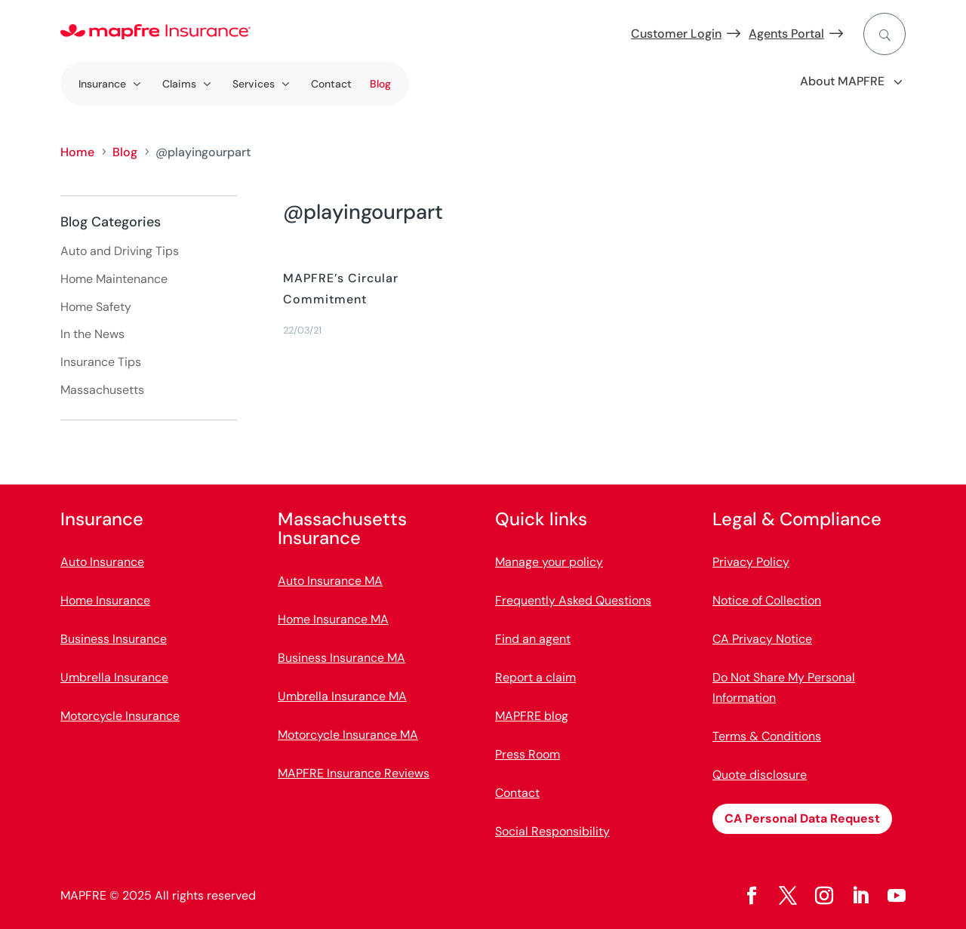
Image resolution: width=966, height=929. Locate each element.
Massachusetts (102, 390)
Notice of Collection (766, 600)
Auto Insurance (102, 562)
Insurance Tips (100, 362)
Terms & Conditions (766, 736)
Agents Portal (786, 34)
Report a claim (535, 677)
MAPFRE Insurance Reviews (353, 773)
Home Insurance (105, 600)
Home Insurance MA (333, 619)
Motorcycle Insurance (120, 716)
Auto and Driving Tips (119, 251)
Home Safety (95, 307)
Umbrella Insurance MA (342, 696)
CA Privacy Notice (762, 639)
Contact (331, 84)
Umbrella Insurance (114, 677)
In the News (92, 334)
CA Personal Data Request (802, 818)
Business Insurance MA (341, 658)
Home (77, 152)
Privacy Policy (750, 562)
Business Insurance (113, 639)
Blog (380, 84)
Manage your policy (549, 562)
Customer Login (676, 34)
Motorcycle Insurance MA (348, 735)
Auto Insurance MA (330, 581)
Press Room (527, 754)
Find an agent (533, 639)
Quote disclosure (759, 775)
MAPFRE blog (531, 716)
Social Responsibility (552, 831)
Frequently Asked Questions (573, 600)
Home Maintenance (114, 279)
